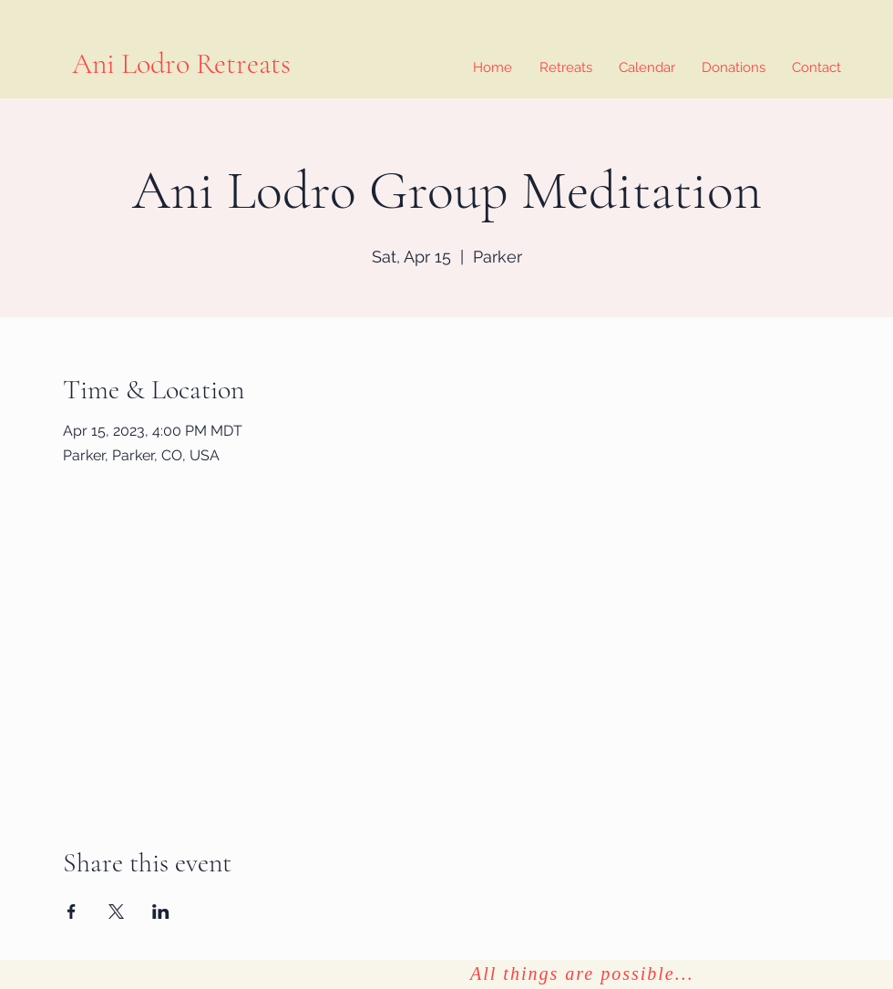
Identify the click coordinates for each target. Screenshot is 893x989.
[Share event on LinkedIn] (160, 911)
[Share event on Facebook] (71, 911)
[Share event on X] (116, 911)
